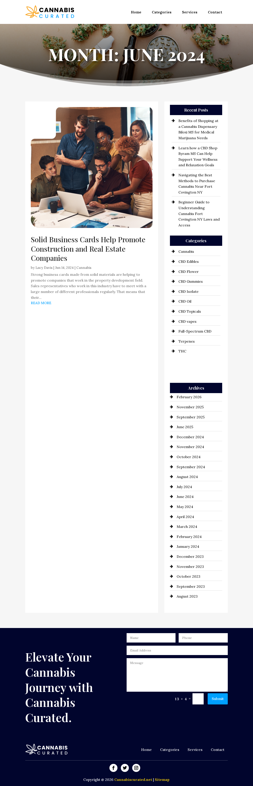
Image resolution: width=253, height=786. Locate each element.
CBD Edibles (188, 261)
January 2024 (188, 546)
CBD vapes (187, 321)
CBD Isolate (188, 291)
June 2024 (185, 496)
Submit (218, 698)
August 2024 (187, 476)
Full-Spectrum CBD (194, 331)
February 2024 (189, 536)
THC (182, 351)
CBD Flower (188, 271)
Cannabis (83, 268)
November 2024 (190, 447)
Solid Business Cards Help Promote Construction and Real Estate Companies (88, 248)
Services (189, 12)
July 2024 (184, 487)
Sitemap (162, 779)
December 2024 (190, 437)
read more (41, 303)
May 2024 (185, 506)
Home (136, 12)
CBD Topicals (189, 311)
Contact (215, 12)
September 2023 (191, 586)
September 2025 (191, 417)
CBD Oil (184, 301)
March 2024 (187, 526)
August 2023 (187, 596)
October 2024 (189, 457)
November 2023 (190, 566)
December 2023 (190, 556)
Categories (161, 12)
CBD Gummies (190, 281)
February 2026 (189, 397)
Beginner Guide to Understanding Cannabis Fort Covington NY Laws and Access (199, 213)
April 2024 (185, 516)
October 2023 (188, 576)
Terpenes (186, 341)
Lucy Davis (44, 268)
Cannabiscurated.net (133, 779)
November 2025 (190, 407)
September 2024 (191, 467)
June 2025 (185, 427)
